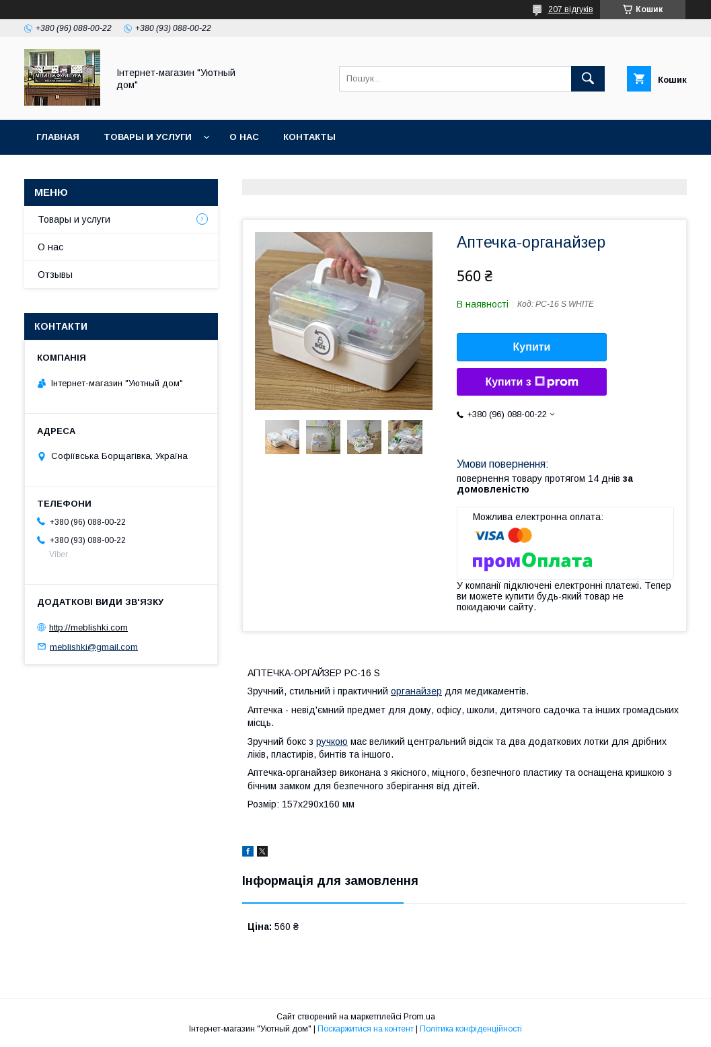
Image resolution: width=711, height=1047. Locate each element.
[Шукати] (588, 79)
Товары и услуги (148, 137)
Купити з (531, 382)
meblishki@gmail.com (94, 646)
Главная (57, 137)
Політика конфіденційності (471, 1029)
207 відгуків (570, 9)
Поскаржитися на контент (365, 1029)
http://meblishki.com (88, 627)
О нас (244, 137)
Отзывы (55, 274)
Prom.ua (419, 1016)
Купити (532, 347)
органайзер (416, 691)
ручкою (332, 741)
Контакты (309, 137)
